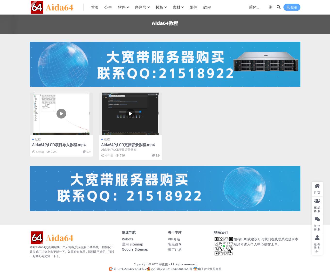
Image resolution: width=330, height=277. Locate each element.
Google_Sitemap (135, 249)
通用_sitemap (132, 244)
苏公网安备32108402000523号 (169, 269)
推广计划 (175, 249)
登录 (292, 7)
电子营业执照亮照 (207, 269)
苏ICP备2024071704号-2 (128, 269)
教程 (38, 139)
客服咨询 (175, 244)
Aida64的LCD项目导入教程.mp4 (59, 144)
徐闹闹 (163, 264)
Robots (127, 239)
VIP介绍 (174, 239)
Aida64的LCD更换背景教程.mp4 (128, 144)
